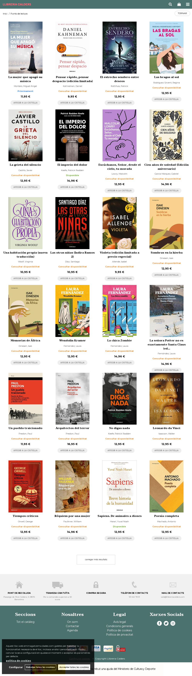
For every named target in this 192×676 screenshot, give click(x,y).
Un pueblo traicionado (25, 428)
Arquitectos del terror (72, 428)
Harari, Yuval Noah (119, 521)
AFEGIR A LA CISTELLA (25, 103)
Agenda (72, 630)
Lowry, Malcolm (119, 173)
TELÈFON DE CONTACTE (134, 593)
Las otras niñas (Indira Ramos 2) (72, 254)
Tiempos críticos (25, 516)
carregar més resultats (96, 559)
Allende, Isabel (119, 261)
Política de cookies (119, 630)
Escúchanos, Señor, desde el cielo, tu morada (120, 167)
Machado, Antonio (166, 521)
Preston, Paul (25, 433)
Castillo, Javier (25, 170)
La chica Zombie (119, 340)
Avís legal (119, 622)
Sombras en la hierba (167, 252)
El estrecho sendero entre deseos (119, 79)
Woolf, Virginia (25, 261)
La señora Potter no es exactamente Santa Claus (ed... (167, 344)
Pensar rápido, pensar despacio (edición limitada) (72, 79)
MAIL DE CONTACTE (173, 593)
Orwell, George (25, 521)
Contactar (72, 626)
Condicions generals (119, 626)
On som (72, 622)
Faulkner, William (72, 521)
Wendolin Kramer (72, 340)
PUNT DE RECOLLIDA (19, 593)
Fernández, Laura (72, 346)
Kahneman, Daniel (72, 86)
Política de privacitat (119, 634)
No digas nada (119, 428)
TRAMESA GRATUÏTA (57, 593)
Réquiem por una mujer (72, 516)
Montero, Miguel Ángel (25, 86)
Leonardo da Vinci (166, 428)
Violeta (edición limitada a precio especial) (119, 254)
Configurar (16, 667)
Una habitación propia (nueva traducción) (25, 254)
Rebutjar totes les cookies (40, 667)
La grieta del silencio (25, 165)
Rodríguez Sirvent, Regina (166, 82)
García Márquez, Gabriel (167, 173)
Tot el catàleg (25, 622)
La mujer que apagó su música (25, 79)
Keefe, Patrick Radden (72, 170)
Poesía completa (166, 516)
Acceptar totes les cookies (74, 667)
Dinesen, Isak (166, 258)
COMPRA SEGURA (96, 593)
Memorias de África (25, 340)
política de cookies (18, 660)
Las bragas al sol (166, 77)
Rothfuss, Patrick (119, 86)
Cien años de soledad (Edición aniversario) (166, 167)
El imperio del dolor (72, 165)
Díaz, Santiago (72, 261)
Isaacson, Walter (167, 433)
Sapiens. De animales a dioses (120, 516)
